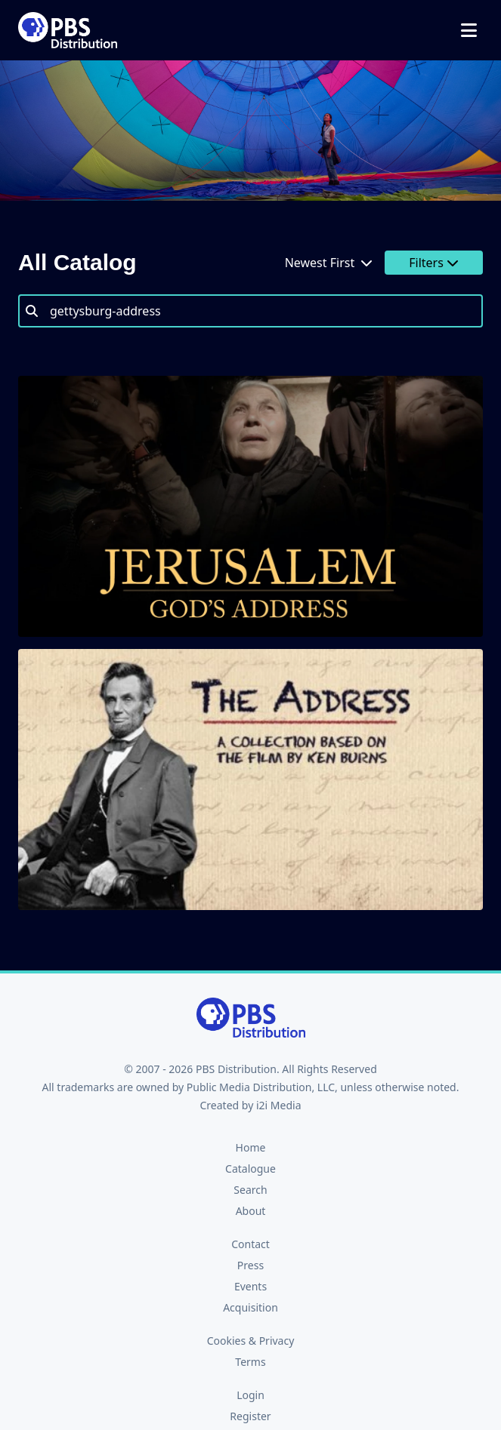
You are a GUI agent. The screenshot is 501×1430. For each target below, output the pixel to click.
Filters (434, 262)
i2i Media (279, 1105)
